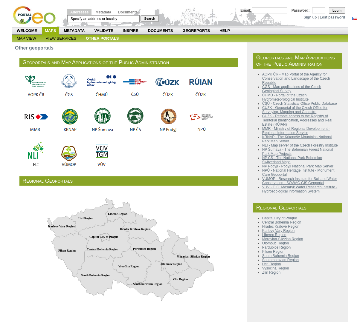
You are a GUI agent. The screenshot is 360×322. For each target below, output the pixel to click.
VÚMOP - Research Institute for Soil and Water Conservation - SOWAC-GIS (299, 181)
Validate (103, 30)
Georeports (196, 30)
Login (336, 10)
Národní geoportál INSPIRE (36, 15)
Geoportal (315, 183)
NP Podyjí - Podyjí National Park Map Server (297, 166)
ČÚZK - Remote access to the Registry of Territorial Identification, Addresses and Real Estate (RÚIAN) (297, 120)
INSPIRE (130, 30)
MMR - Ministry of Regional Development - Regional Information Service (296, 131)
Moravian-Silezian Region (282, 239)
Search (149, 18)
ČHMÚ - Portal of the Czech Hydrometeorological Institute (285, 97)
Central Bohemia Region (281, 222)
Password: (301, 10)
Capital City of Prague (279, 218)
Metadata (103, 12)
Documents (128, 12)
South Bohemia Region (280, 256)
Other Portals (102, 38)
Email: (245, 10)
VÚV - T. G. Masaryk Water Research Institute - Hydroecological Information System (299, 189)
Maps (50, 30)
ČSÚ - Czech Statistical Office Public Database (299, 103)
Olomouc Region (275, 243)
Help (224, 30)
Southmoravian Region (280, 260)
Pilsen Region (273, 251)
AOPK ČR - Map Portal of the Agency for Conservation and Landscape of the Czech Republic (296, 78)
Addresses (79, 12)
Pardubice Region (276, 247)
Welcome (27, 30)
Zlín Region (271, 272)
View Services (61, 38)
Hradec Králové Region (280, 226)
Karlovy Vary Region (278, 231)
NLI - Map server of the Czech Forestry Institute (300, 145)
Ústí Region (271, 264)
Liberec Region (274, 235)
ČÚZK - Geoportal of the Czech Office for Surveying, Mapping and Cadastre (295, 110)
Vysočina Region (275, 268)
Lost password (332, 17)
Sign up (310, 17)
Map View (26, 38)
